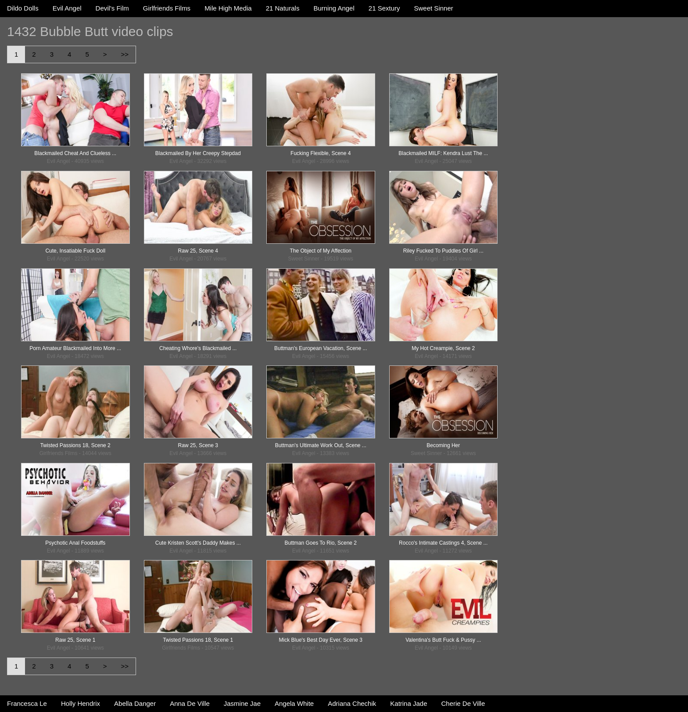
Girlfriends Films (166, 8)
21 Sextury (384, 8)
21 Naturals (283, 8)
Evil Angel (67, 8)
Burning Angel (333, 8)
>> (125, 54)
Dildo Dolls (23, 8)
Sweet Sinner (433, 8)
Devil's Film (112, 8)
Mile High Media (228, 8)
